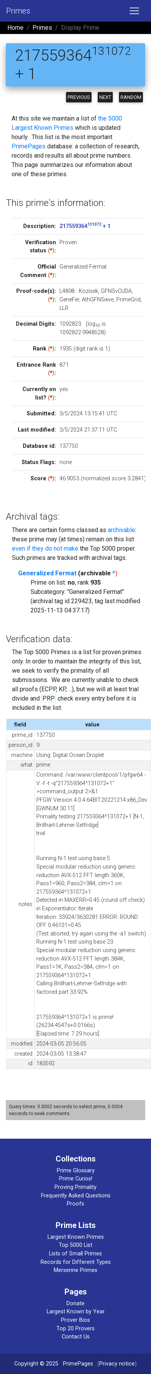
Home (15, 27)
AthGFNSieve (98, 299)
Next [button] (105, 97)
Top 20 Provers (75, 1328)
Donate (75, 1303)
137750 (68, 446)
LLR (63, 308)
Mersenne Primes (75, 1270)
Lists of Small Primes (75, 1253)
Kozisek (88, 291)
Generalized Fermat (47, 573)
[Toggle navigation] (134, 10)
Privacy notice (117, 1363)
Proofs (75, 1204)
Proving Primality (75, 1187)
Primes (18, 10)
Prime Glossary (76, 1170)
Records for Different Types (76, 1262)
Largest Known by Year (76, 1311)
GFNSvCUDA (116, 291)
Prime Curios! (75, 1178)
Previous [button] (79, 97)
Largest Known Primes (76, 1237)
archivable (121, 530)
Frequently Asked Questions (75, 1195)
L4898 (67, 291)
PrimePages (29, 146)
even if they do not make (45, 548)
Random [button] (130, 97)
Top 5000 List (75, 1245)
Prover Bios (75, 1320)
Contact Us (76, 1336)
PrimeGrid (128, 299)
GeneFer (69, 299)
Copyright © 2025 (36, 1363)
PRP (48, 698)
